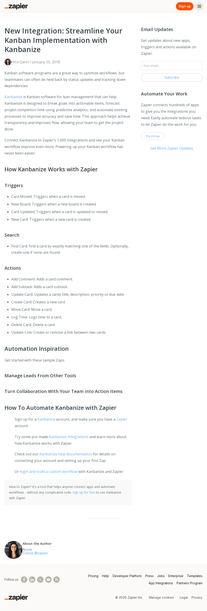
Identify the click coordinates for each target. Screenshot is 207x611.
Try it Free (153, 136)
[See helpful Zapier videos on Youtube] (48, 579)
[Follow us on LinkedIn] (32, 579)
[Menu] (199, 6)
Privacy (196, 597)
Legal (184, 597)
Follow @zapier (35, 553)
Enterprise (175, 576)
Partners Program (189, 583)
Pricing (93, 576)
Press (149, 576)
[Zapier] (16, 6)
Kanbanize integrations (69, 436)
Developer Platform (127, 576)
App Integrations (161, 583)
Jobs (161, 576)
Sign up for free (84, 492)
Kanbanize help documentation (65, 454)
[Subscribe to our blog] (56, 579)
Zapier (121, 419)
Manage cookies (161, 597)
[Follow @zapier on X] (40, 579)
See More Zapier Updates (171, 148)
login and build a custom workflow (48, 471)
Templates (194, 576)
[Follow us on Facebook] (24, 579)
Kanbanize (13, 96)
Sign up (185, 6)
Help (105, 576)
